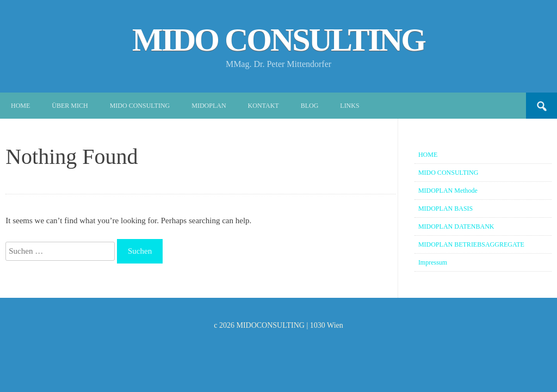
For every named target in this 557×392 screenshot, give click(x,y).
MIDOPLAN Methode (448, 190)
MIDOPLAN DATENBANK (456, 226)
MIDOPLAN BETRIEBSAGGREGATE (471, 244)
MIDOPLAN (208, 105)
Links (349, 105)
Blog (310, 105)
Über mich (70, 105)
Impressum (432, 262)
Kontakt (263, 105)
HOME (427, 154)
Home (20, 105)
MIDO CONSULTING (278, 40)
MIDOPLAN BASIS (445, 208)
